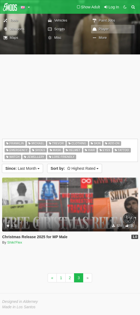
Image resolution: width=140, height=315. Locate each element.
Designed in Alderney (20, 301)
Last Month (22, 168)
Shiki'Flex (14, 242)
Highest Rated (75, 168)
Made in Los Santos (19, 307)
